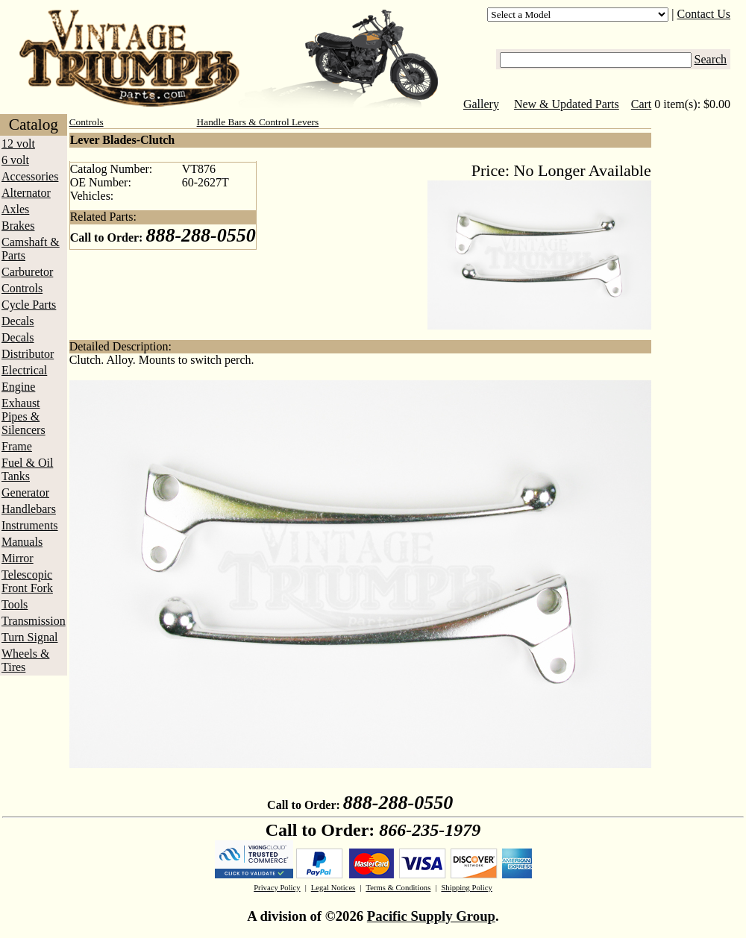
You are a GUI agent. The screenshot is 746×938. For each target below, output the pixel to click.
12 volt (18, 143)
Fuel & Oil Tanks (27, 469)
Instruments (29, 525)
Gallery (481, 104)
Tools (14, 604)
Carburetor (27, 271)
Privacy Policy (277, 888)
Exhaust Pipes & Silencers (23, 416)
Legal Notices (333, 888)
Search (711, 59)
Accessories (29, 176)
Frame (16, 446)
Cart (641, 104)
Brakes (17, 225)
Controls (22, 288)
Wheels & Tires (25, 660)
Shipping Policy (466, 888)
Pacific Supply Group (431, 916)
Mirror (17, 558)
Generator (25, 492)
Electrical (24, 370)
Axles (15, 209)
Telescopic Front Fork (27, 581)
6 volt (15, 160)
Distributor (27, 353)
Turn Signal (29, 637)
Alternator (26, 192)
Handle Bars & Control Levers (258, 122)
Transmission (33, 620)
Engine (18, 386)
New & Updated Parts (566, 104)
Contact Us (704, 13)
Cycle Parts (28, 304)
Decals (17, 321)
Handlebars (28, 509)
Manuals (22, 541)
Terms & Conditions (398, 888)
